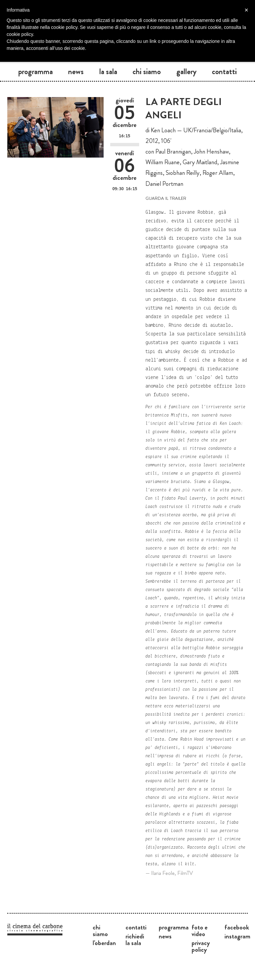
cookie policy (20, 34)
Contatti (224, 71)
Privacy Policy (201, 946)
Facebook (236, 927)
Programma (35, 71)
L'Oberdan (104, 942)
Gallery (186, 71)
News (76, 71)
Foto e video (200, 930)
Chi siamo (146, 71)
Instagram (237, 936)
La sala (108, 71)
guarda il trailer (165, 197)
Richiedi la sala (135, 939)
